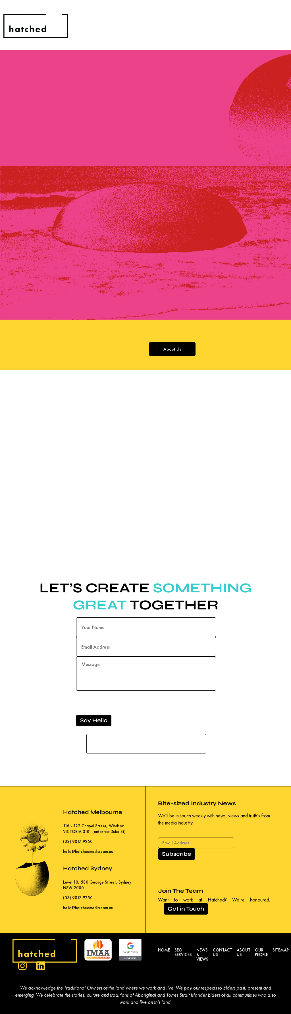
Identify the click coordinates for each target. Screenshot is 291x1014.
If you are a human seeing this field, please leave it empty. (146, 740)
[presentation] (119, 704)
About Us (172, 349)
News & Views (202, 954)
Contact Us (222, 952)
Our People (261, 952)
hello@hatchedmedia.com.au (88, 851)
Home (164, 950)
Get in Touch (186, 908)
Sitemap (281, 950)
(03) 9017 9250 (78, 841)
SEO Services (183, 952)
